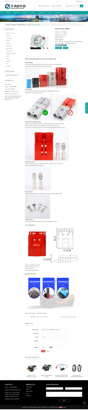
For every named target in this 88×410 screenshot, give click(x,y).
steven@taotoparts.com (45, 5)
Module (7, 56)
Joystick (7, 40)
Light (7, 63)
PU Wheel (8, 66)
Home (8, 12)
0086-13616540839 (14, 91)
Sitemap (64, 407)
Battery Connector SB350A (70, 316)
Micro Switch (8, 45)
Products (24, 12)
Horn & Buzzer (9, 38)
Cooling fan (8, 61)
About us (16, 12)
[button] (34, 12)
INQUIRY (58, 47)
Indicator (8, 35)
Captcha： (36, 347)
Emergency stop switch (11, 53)
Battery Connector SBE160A (42, 316)
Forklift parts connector (42, 313)
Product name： (35, 329)
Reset (48, 351)
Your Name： (36, 333)
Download (41, 12)
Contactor (8, 43)
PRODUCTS (30, 384)
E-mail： (37, 337)
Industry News (29, 391)
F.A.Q (49, 12)
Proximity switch (9, 51)
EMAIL (65, 47)
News (33, 12)
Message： (36, 340)
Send (43, 351)
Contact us (57, 12)
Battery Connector (22, 24)
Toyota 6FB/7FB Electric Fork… (12, 75)
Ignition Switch (9, 48)
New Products (29, 387)
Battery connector (32, 313)
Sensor (7, 58)
